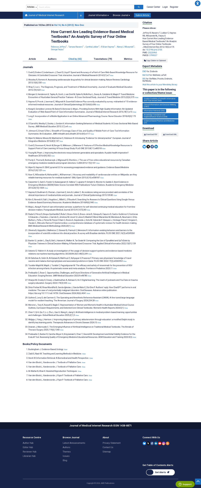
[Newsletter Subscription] (160, 485)
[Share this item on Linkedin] (156, 159)
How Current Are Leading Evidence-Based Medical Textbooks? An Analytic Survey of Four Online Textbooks (92, 49)
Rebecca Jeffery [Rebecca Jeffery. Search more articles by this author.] (59, 59)
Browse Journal (71, 450)
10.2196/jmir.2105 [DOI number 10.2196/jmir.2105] (154, 62)
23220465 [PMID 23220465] (152, 65)
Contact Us (108, 460)
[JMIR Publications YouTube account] (159, 456)
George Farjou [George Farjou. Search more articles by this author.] (57, 62)
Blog (65, 473)
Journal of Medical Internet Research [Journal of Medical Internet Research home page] (44, 28)
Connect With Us (151, 450)
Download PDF (150, 147)
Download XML (170, 147)
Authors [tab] (52, 71)
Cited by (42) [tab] (75, 71)
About (106, 450)
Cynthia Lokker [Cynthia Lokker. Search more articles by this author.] (93, 59)
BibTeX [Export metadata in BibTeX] (146, 88)
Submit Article (142, 28)
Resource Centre (32, 450)
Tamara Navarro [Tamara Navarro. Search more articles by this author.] (76, 59)
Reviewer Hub (29, 464)
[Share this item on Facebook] (152, 159)
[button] (198, 3)
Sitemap (107, 464)
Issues (66, 468)
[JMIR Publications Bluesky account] (144, 456)
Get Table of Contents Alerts (158, 477)
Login (165, 19)
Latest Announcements (74, 455)
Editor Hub (28, 460)
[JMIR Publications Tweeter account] (148, 456)
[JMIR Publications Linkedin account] (156, 456)
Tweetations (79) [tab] (103, 71)
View (111, 88)
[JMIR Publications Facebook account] (152, 456)
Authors (66, 460)
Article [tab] (32, 71)
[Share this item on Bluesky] (144, 159)
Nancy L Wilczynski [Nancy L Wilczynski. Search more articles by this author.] (126, 59)
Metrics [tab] (128, 71)
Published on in (54, 37)
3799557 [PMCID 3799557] (153, 68)
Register (174, 19)
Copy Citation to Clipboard (155, 73)
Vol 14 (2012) (69, 37)
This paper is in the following (159, 104)
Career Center (153, 19)
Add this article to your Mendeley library (160, 97)
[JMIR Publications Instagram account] (163, 456)
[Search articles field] (85, 19)
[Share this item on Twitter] (148, 159)
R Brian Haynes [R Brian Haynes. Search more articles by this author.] (108, 59)
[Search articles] (138, 19)
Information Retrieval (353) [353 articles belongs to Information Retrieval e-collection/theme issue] (154, 123)
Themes (67, 464)
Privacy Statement (112, 455)
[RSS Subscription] (167, 456)
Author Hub (28, 455)
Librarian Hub (29, 468)
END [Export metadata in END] (145, 84)
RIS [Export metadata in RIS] (144, 91)
